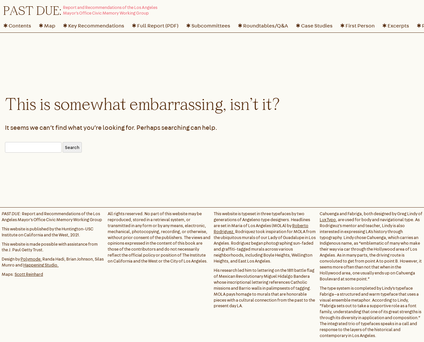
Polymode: (31, 259)
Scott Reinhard (29, 274)
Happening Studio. (41, 265)
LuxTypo (328, 219)
